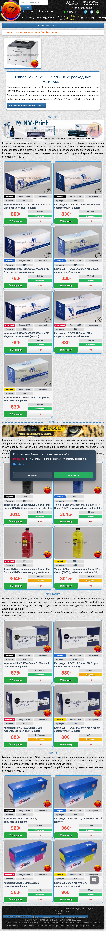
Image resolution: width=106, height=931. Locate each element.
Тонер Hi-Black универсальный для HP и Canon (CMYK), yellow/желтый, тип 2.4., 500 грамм (77, 572)
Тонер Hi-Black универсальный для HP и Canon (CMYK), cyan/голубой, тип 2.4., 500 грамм (77, 508)
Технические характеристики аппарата (27, 105)
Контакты (38, 17)
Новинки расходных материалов (74, 917)
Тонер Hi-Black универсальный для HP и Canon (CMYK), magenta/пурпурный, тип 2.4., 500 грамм (27, 572)
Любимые (98, 17)
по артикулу (46, 11)
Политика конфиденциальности (16, 917)
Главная (26, 17)
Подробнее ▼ (19, 464)
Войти (49, 17)
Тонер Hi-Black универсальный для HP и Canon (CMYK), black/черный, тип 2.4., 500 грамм (27, 508)
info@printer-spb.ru (73, 18)
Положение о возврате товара (45, 917)
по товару (29, 11)
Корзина (86, 17)
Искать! (25, 8)
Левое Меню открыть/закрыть (53, 26)
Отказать (32, 475)
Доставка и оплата (60, 18)
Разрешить (73, 475)
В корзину (15, 221)
